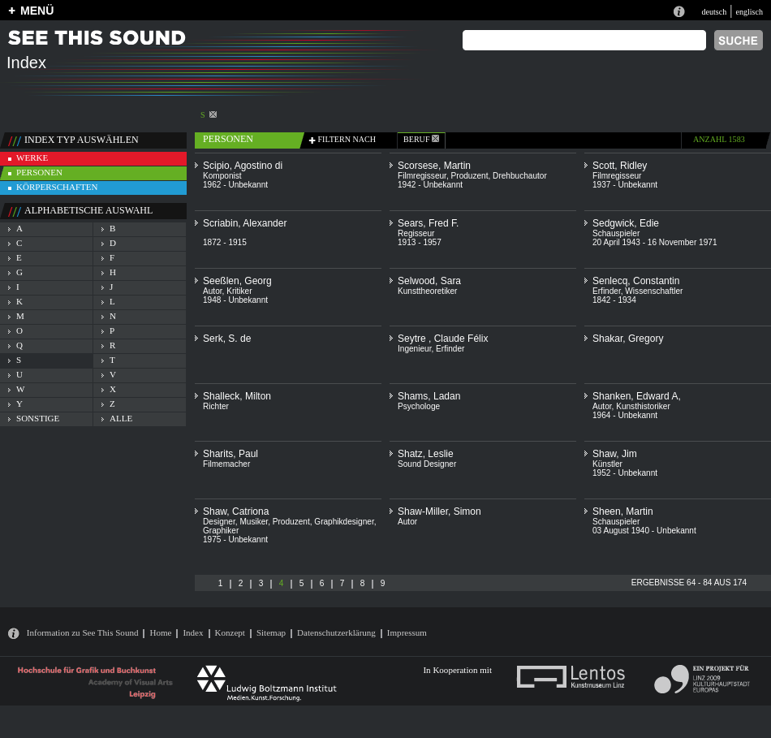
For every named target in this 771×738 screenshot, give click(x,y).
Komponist (222, 175)
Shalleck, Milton (237, 396)
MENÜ (37, 10)
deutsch (713, 11)
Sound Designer (427, 464)
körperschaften (57, 187)
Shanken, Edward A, (636, 396)
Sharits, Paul (230, 454)
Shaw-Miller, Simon (439, 511)
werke (32, 157)
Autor (212, 291)
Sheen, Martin (622, 511)
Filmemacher (226, 464)
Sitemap (271, 632)
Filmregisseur (422, 175)
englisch (749, 11)
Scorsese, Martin (434, 165)
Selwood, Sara (429, 281)
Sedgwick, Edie (625, 223)
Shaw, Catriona (236, 511)
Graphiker (221, 530)
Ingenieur (414, 348)
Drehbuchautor (520, 175)
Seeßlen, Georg (237, 281)
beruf (421, 139)
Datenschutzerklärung (336, 632)
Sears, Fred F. (428, 223)
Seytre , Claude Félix (443, 338)
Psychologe (419, 406)
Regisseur (416, 233)
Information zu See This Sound (83, 632)
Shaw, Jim (614, 454)
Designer (219, 521)
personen (39, 172)
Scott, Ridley (619, 165)
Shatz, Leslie (426, 454)
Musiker (253, 521)
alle (121, 418)
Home (160, 632)
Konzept (230, 632)
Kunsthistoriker (643, 406)
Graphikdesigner (343, 521)
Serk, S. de (227, 338)
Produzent (470, 175)
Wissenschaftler (654, 291)
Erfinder (606, 291)
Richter (216, 406)
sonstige (37, 418)
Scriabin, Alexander (244, 223)
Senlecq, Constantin (635, 281)
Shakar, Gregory (627, 338)
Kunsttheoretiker (427, 291)
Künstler (607, 464)
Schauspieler (616, 233)
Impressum (407, 632)
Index (193, 632)
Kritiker (239, 291)
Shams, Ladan (429, 396)
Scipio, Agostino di (242, 165)
